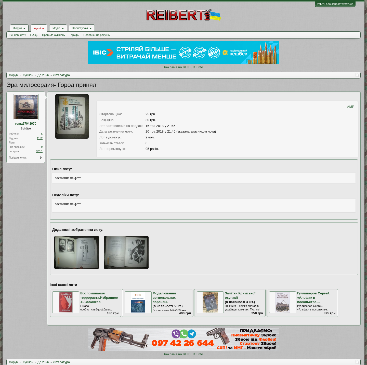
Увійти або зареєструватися (335, 3)
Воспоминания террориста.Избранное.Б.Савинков (99, 297)
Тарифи (74, 34)
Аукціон (39, 28)
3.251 (39, 151)
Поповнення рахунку (96, 34)
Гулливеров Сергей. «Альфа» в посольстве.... (313, 297)
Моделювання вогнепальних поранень (164, 297)
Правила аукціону (53, 34)
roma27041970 (25, 123)
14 (41, 157)
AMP (350, 107)
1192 (40, 138)
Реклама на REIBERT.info (183, 67)
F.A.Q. (34, 34)
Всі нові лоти (17, 34)
